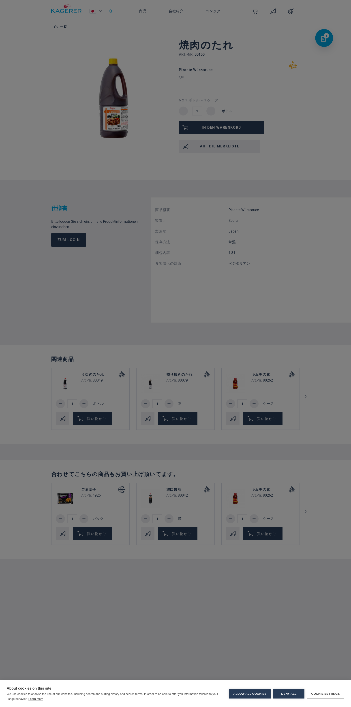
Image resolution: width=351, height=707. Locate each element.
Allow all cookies (249, 693)
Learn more (35, 699)
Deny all (288, 693)
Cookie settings (325, 693)
